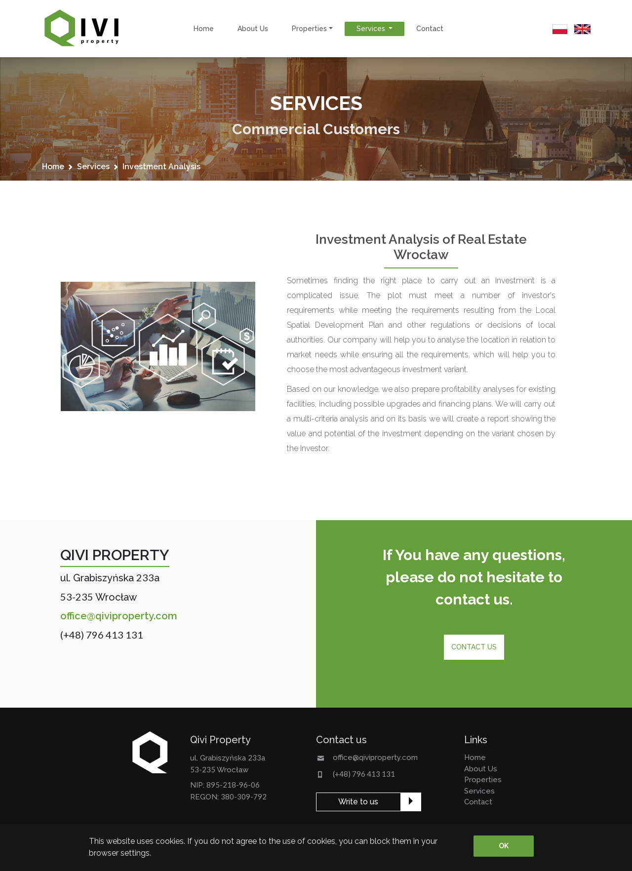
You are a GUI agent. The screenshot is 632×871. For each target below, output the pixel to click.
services (93, 166)
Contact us (474, 647)
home (204, 29)
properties (483, 779)
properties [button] (309, 29)
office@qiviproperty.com (118, 616)
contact (429, 29)
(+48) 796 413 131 (101, 635)
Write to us (358, 801)
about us (252, 29)
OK (504, 846)
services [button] (371, 29)
